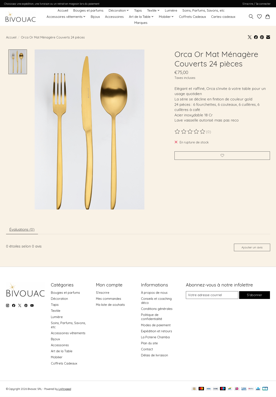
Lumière (171, 10)
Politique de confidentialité (151, 318)
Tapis (138, 10)
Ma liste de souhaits (110, 305)
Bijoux (95, 17)
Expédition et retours (156, 332)
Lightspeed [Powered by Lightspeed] (64, 389)
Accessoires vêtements (68, 334)
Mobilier (57, 358)
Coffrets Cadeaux (192, 17)
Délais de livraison (154, 356)
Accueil (63, 10)
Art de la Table (61, 352)
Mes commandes (108, 299)
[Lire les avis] (190, 131)
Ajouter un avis (251, 248)
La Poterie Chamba (155, 338)
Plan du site (149, 344)
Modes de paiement (156, 326)
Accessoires (114, 17)
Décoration (59, 299)
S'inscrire (102, 293)
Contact (147, 350)
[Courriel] (212, 296)
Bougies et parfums (88, 10)
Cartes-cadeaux (223, 17)
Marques (140, 23)
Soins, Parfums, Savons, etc (203, 10)
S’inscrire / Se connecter (256, 3)
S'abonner (254, 296)
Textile (55, 311)
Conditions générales (156, 309)
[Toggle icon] (251, 16)
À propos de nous (154, 293)
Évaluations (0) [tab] (22, 229)
